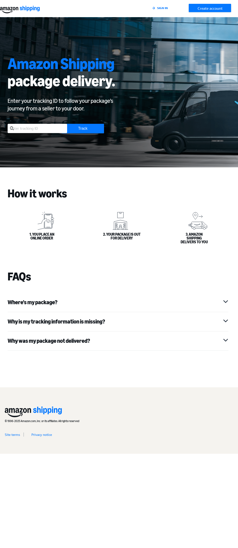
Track (82, 128)
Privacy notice (41, 435)
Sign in (162, 8)
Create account (210, 8)
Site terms (12, 435)
